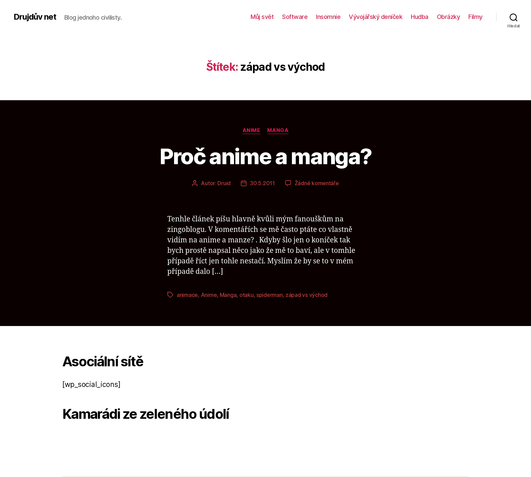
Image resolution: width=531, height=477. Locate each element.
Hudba (419, 16)
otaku (246, 294)
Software (294, 16)
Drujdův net (35, 17)
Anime (251, 130)
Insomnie (328, 16)
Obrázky (448, 16)
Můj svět (262, 16)
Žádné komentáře (317, 183)
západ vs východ (306, 294)
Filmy (475, 16)
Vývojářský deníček (375, 16)
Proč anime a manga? (265, 156)
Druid (224, 183)
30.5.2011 (262, 183)
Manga (278, 130)
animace (187, 294)
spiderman (269, 294)
